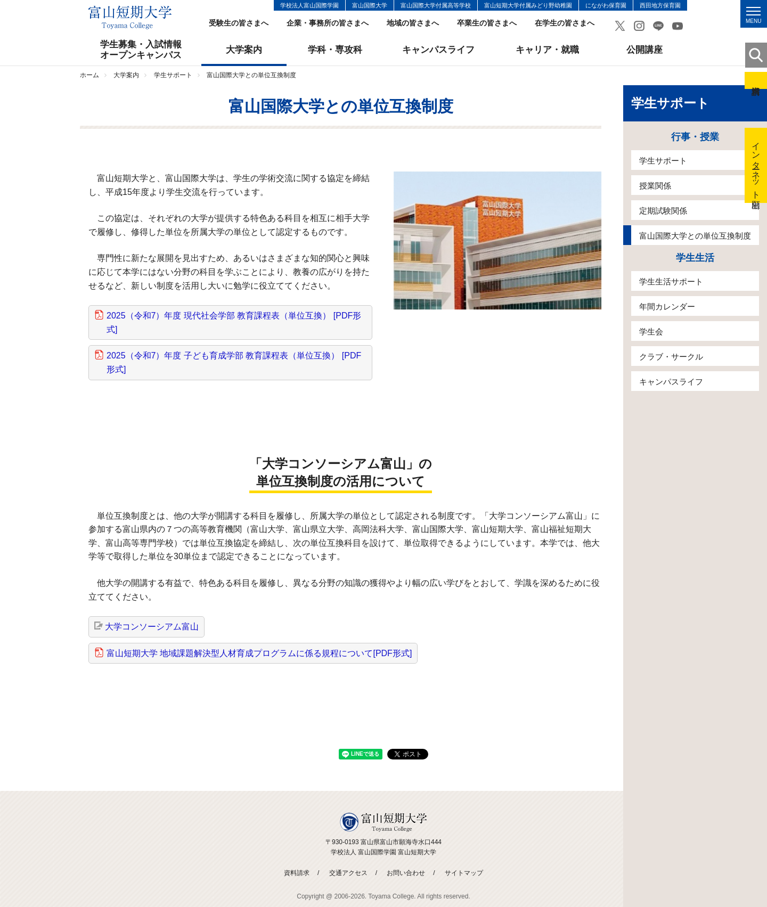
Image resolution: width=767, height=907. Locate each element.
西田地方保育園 (660, 5)
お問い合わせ (406, 873)
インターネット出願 (756, 165)
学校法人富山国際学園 (309, 5)
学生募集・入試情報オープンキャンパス (141, 49)
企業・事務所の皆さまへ (328, 23)
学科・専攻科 (335, 50)
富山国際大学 (369, 5)
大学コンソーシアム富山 (152, 626)
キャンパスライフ (438, 50)
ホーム (89, 75)
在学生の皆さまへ (564, 23)
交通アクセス (348, 873)
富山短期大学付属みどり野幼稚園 (528, 5)
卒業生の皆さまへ (487, 23)
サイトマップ (464, 873)
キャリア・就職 (547, 50)
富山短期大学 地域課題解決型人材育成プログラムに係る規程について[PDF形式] (259, 653)
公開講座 (644, 50)
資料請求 (756, 80)
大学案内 (244, 50)
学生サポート (173, 75)
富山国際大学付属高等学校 (436, 5)
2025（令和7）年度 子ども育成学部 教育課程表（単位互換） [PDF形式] (234, 362)
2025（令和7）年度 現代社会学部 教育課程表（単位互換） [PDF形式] (234, 322)
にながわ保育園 (605, 5)
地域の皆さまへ (413, 23)
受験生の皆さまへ (238, 23)
